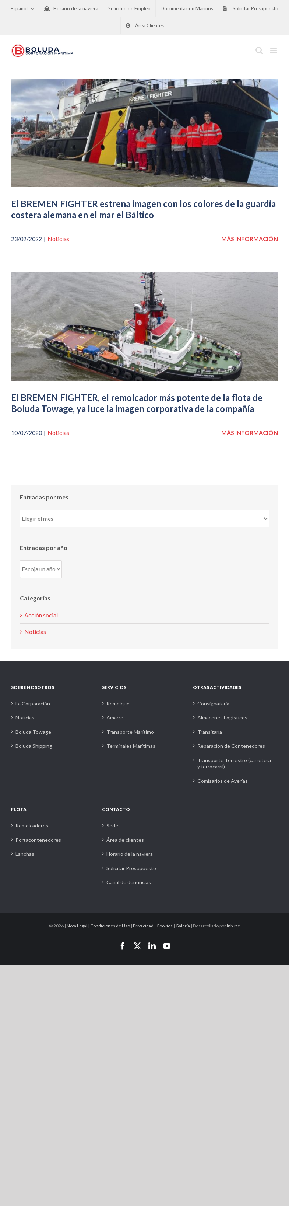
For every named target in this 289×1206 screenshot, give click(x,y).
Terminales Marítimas (130, 746)
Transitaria (209, 732)
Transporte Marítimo (130, 732)
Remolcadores (31, 825)
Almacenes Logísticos (222, 717)
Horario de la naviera (129, 854)
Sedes (113, 825)
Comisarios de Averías (222, 781)
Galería (183, 925)
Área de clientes (125, 840)
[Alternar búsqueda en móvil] (259, 50)
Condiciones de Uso (110, 925)
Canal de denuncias (128, 882)
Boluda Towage (33, 732)
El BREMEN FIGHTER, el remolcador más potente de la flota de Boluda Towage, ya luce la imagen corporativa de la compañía (136, 403)
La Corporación (32, 703)
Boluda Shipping (33, 746)
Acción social (41, 614)
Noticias (58, 238)
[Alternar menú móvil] (274, 50)
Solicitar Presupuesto (131, 868)
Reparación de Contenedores (231, 746)
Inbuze (233, 925)
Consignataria (213, 703)
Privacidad (143, 925)
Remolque (118, 703)
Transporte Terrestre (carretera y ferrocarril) (234, 763)
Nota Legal (77, 925)
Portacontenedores (38, 840)
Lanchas (24, 854)
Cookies (164, 925)
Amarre (114, 717)
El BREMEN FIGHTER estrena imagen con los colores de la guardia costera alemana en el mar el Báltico (143, 209)
